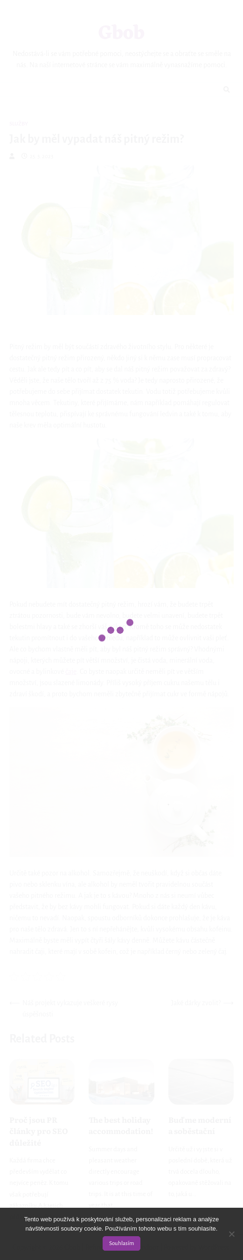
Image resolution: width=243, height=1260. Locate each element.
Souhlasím (121, 1243)
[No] (231, 1234)
